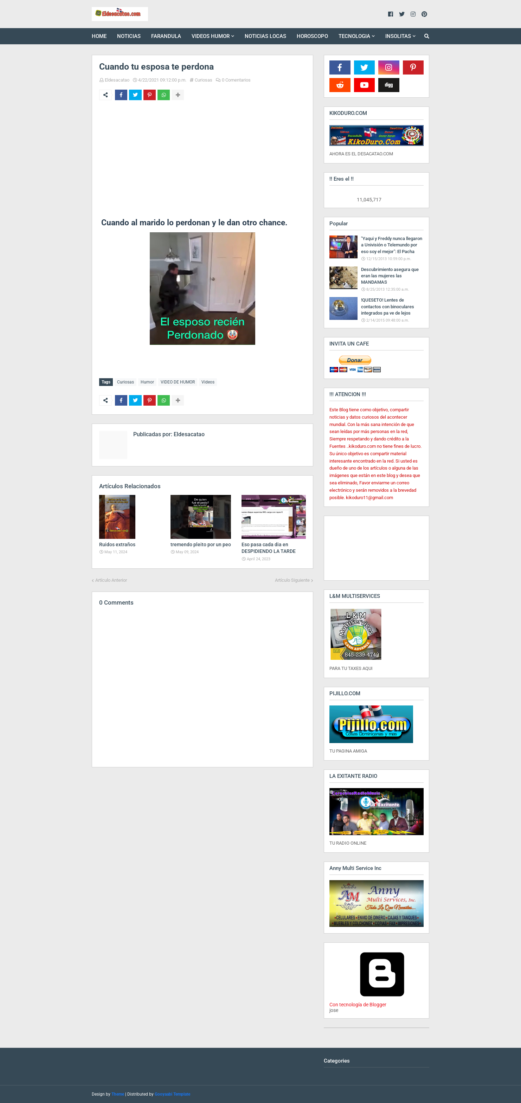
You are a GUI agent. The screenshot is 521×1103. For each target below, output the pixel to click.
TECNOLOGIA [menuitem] (354, 36)
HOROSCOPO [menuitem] (312, 36)
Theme (117, 1094)
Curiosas (203, 80)
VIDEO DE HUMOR (178, 382)
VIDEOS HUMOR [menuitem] (211, 36)
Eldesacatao (117, 80)
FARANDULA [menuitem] (166, 36)
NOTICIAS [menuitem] (129, 36)
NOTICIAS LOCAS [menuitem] (265, 36)
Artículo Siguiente (292, 579)
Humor (147, 382)
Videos (207, 382)
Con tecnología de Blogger (382, 1001)
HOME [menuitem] (99, 36)
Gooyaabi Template (172, 1094)
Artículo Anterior (111, 579)
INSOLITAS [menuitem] (398, 36)
